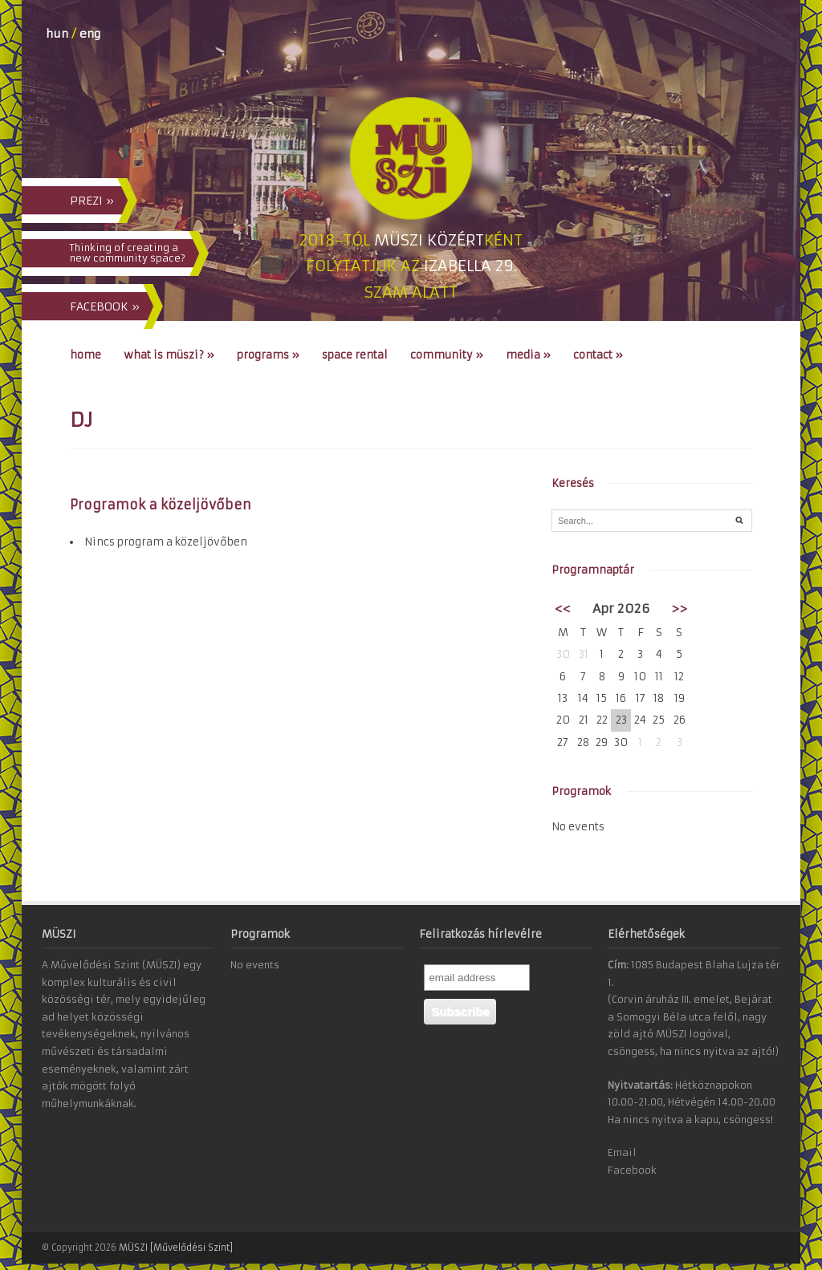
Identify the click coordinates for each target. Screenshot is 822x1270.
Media (528, 355)
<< (563, 608)
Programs (268, 355)
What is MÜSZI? (169, 355)
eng (89, 33)
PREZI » (92, 200)
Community (446, 355)
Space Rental (355, 355)
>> (679, 608)
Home (85, 355)
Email (622, 1152)
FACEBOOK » (105, 306)
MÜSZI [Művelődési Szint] (176, 1247)
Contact (598, 355)
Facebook (632, 1170)
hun (57, 33)
